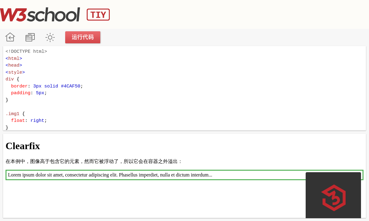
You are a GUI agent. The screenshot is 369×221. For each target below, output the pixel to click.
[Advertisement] (257, 14)
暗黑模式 (50, 37)
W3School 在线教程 (10, 37)
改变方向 (30, 37)
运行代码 (83, 37)
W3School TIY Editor (55, 14)
